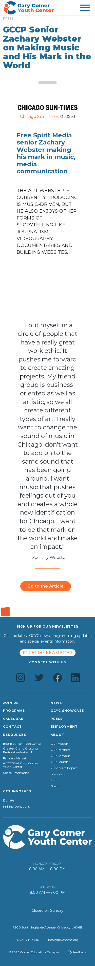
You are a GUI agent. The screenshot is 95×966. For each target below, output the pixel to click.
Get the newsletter (47, 652)
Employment (64, 726)
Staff (54, 780)
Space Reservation (16, 773)
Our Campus (60, 756)
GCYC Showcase (67, 711)
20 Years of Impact (64, 768)
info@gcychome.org (63, 940)
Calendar (13, 719)
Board (55, 786)
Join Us (10, 703)
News (56, 703)
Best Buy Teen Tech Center (22, 743)
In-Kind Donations (16, 806)
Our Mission (59, 743)
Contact (12, 726)
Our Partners (60, 750)
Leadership (58, 774)
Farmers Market (14, 758)
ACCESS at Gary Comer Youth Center (20, 765)
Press (57, 719)
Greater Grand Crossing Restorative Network (20, 750)
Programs (14, 711)
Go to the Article (45, 586)
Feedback (77, 952)
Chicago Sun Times (39, 116)
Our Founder (60, 762)
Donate (8, 800)
